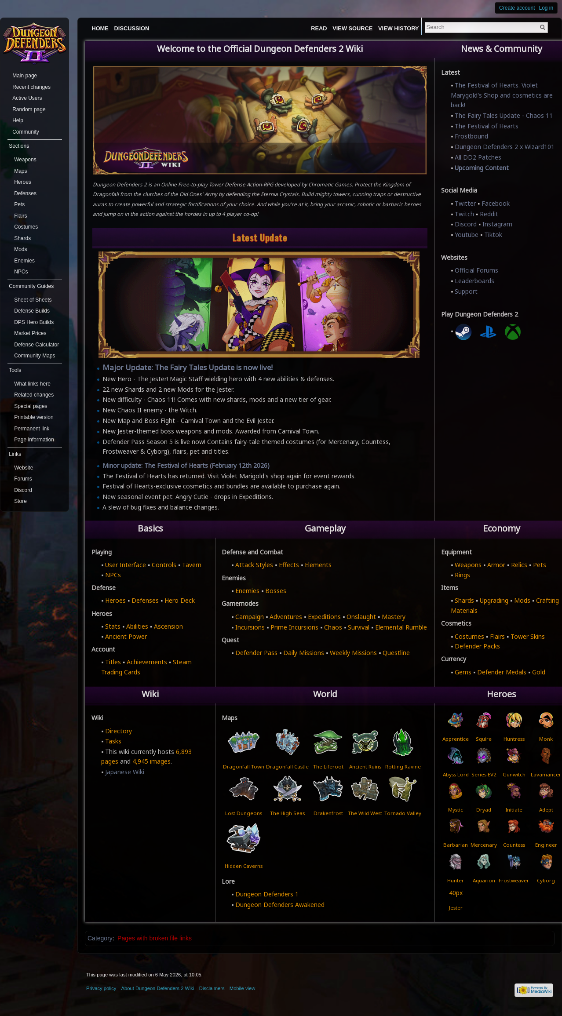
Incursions (250, 627)
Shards (464, 600)
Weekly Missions (353, 652)
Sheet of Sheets (32, 300)
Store (20, 501)
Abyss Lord (456, 774)
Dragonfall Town (243, 766)
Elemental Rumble (401, 627)
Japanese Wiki (124, 772)
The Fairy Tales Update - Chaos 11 (504, 115)
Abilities (137, 626)
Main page (24, 76)
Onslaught (361, 616)
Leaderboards (474, 281)
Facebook (496, 203)
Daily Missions (303, 652)
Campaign (249, 616)
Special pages (30, 406)
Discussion (132, 28)
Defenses (145, 600)
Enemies (247, 590)
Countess (514, 844)
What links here (32, 384)
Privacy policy (101, 988)
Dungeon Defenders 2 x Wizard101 (505, 146)
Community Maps (34, 356)
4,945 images (151, 761)
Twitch (464, 214)
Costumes (469, 636)
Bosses (275, 590)
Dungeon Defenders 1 (267, 894)
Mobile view (242, 988)
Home (99, 28)
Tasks (113, 741)
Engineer (546, 844)
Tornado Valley (402, 813)
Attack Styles (254, 565)
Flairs (497, 636)
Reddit (489, 214)
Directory (118, 731)
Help (17, 120)
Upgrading (494, 600)
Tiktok (493, 234)
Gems (463, 672)
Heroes (115, 600)
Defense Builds (32, 311)
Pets (539, 565)
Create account (517, 8)
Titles (113, 662)
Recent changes (31, 87)
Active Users (27, 98)
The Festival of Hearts (486, 126)
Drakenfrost (328, 813)
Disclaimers (212, 988)
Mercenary (484, 844)
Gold (538, 672)
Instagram (497, 224)
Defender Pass (256, 652)
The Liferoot (328, 766)
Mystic (455, 809)
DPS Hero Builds (34, 322)
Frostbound (471, 136)
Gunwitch (514, 774)
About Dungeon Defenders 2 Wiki (157, 988)
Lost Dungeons (243, 813)
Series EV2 (483, 774)
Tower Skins (528, 636)
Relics (519, 565)
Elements (318, 565)
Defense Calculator (36, 345)
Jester (456, 907)
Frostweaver (514, 880)
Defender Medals (501, 672)
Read (336, 28)
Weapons (468, 565)
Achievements (147, 662)
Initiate (513, 809)
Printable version (33, 417)
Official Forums (476, 270)
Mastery (393, 616)
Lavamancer (546, 774)
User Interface (125, 565)
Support (466, 291)
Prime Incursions (294, 627)
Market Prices (30, 333)
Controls (164, 565)
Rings (462, 575)
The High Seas (287, 813)
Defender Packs (477, 646)
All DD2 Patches (478, 157)
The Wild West (365, 813)
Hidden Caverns (244, 866)
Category (100, 938)
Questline (396, 652)
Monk (546, 739)
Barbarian (455, 844)
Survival (358, 627)
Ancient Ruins (365, 766)
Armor (496, 565)
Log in (546, 8)
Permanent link (31, 429)
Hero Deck (179, 600)
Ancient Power (126, 636)
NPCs (113, 575)
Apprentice (455, 739)
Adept (546, 809)
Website (23, 468)
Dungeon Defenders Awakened (280, 904)
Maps (20, 171)
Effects (289, 565)
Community (25, 132)
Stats (112, 626)
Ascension (168, 626)
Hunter (455, 880)
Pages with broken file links (154, 938)
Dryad (483, 809)
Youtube (466, 234)
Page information (34, 440)
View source (370, 28)
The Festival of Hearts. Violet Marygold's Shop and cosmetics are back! (502, 95)
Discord (466, 224)
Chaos (333, 627)
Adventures (286, 616)
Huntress (514, 739)
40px (456, 893)
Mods (522, 600)
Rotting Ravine (403, 766)
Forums (23, 479)
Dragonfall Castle (287, 766)
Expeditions (324, 616)
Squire (484, 739)
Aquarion (484, 880)
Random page (28, 109)
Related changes (34, 395)
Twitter (465, 203)
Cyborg (546, 880)
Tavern (191, 565)
